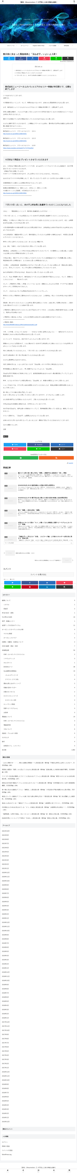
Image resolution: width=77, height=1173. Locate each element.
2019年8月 (5, 940)
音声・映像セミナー (38, 622)
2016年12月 (6, 1073)
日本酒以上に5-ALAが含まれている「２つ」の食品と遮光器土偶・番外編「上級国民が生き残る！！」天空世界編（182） (38, 810)
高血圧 (39, 610)
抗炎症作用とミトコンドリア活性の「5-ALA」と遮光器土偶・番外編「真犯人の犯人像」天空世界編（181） (36, 819)
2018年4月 (5, 1007)
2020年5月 (5, 903)
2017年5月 (5, 1052)
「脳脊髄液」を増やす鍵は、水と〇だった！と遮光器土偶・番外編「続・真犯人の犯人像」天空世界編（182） (37, 815)
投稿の (6, 1147)
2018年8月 (5, 990)
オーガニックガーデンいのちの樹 (38, 631)
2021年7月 (5, 845)
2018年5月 (5, 1003)
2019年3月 (5, 961)
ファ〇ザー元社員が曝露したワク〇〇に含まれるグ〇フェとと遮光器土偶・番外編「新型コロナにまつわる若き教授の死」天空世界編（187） (38, 779)
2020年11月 (6, 878)
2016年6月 (5, 1098)
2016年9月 (5, 1086)
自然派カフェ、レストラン (39, 747)
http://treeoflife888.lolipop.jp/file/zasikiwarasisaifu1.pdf (20, 325)
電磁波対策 (39, 726)
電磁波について (38, 718)
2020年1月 (5, 920)
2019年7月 (5, 944)
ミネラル (39, 606)
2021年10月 (6, 832)
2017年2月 (5, 1065)
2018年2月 (5, 1015)
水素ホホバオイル (39, 693)
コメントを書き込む (38, 576)
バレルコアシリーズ (40, 676)
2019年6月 (5, 949)
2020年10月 (6, 882)
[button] (73, 589)
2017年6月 (5, 1048)
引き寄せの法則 (38, 618)
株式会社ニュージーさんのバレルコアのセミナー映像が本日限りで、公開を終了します (39, 70)
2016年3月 (5, 1111)
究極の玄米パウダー (39, 689)
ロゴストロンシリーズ (39, 697)
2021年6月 (5, 849)
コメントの (7, 1152)
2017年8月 (5, 1040)
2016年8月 (5, 1090)
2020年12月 (6, 874)
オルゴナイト (39, 664)
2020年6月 (5, 899)
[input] (38, 543)
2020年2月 (5, 915)
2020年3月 (5, 911)
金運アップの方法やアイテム (38, 627)
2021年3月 (5, 861)
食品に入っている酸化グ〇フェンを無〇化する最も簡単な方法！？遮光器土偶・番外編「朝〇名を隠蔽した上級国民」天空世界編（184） (38, 799)
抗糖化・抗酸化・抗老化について (38, 643)
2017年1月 (5, 1069)
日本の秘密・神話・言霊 (38, 647)
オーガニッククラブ (39, 639)
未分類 (6, 436)
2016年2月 (5, 1115)
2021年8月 (5, 841)
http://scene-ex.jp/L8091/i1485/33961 (15, 193)
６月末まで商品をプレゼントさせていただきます (28, 73)
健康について (38, 602)
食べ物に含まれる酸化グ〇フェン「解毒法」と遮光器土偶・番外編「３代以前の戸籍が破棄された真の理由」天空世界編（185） (38, 792)
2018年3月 (5, 1011)
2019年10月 (6, 932)
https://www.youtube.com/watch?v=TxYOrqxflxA (18, 148)
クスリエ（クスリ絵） (40, 681)
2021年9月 (5, 836)
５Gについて (39, 730)
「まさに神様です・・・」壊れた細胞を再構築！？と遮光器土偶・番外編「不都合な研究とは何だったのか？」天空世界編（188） (38, 765)
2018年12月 (6, 973)
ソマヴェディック (39, 660)
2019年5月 (5, 953)
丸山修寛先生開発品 (39, 672)
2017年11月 (6, 1027)
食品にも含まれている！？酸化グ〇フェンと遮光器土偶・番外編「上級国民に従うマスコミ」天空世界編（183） (38, 804)
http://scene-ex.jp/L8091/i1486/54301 (15, 141)
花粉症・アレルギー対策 (38, 734)
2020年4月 (5, 907)
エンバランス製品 (39, 705)
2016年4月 (5, 1106)
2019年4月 (5, 957)
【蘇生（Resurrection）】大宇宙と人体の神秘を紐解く (38, 2)
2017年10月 (6, 1032)
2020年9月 (5, 886)
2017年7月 (5, 1044)
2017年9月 (5, 1036)
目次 (36, 66)
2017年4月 (5, 1057)
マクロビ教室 (39, 635)
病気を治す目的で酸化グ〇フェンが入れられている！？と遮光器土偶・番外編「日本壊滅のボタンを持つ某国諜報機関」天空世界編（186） (38, 786)
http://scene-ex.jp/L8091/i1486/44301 (15, 134)
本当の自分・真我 (38, 614)
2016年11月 (6, 1077)
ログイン (5, 1143)
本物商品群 (38, 651)
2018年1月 (5, 1019)
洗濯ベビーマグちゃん (39, 710)
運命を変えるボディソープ (39, 685)
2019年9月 (5, 936)
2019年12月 (6, 924)
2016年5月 (5, 1102)
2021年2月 (5, 866)
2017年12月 (6, 1023)
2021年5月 (5, 853)
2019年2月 (5, 965)
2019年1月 (5, 969)
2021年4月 (5, 857)
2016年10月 (6, 1081)
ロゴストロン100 (40, 701)
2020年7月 (5, 895)
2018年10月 (6, 982)
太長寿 (39, 714)
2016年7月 (5, 1094)
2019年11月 (6, 928)
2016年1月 (5, 1119)
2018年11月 (6, 978)
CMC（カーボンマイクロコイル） (39, 656)
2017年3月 (5, 1061)
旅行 (38, 743)
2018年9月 (5, 986)
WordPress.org (6, 1156)
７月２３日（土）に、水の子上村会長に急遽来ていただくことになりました (36, 75)
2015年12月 (6, 1123)
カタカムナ (38, 739)
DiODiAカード (39, 668)
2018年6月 (5, 998)
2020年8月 (5, 890)
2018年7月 (5, 994)
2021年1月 (5, 870)
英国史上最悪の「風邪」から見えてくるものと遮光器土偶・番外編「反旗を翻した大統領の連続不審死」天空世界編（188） (38, 772)
